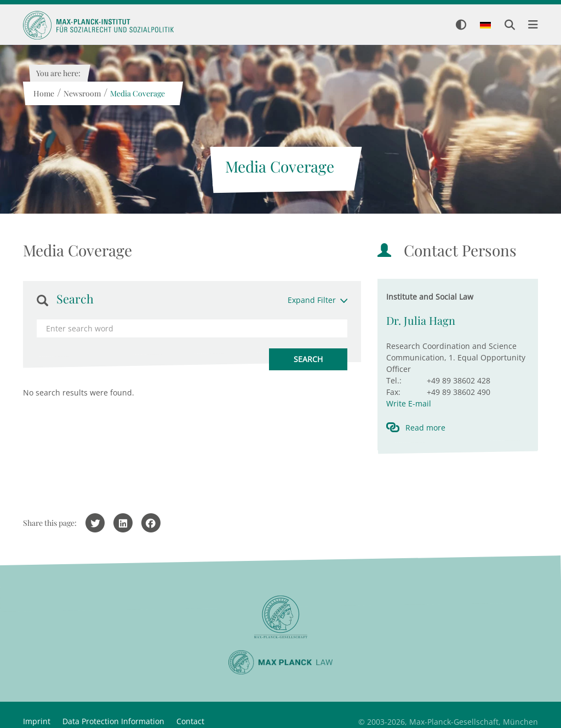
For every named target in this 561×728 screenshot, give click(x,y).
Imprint (36, 721)
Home (43, 93)
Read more (425, 427)
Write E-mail (408, 403)
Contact (190, 721)
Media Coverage (137, 93)
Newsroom (81, 93)
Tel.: (394, 380)
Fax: (393, 392)
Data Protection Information (113, 721)
